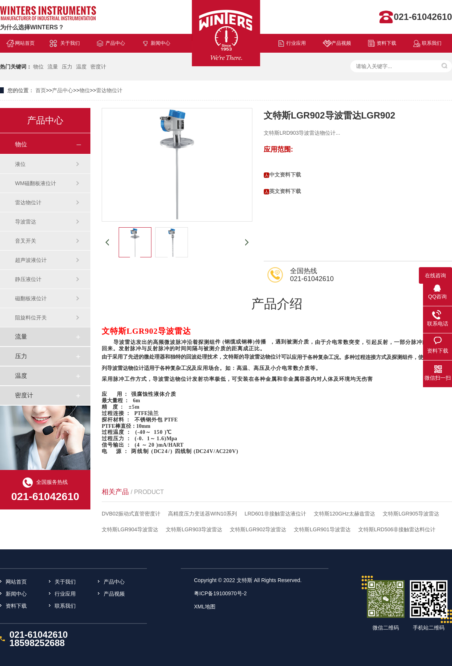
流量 (52, 67)
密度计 (98, 67)
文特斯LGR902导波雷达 (258, 529)
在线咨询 (435, 275)
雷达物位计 (109, 90)
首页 (40, 90)
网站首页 (25, 43)
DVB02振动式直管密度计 (131, 514)
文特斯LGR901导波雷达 (322, 529)
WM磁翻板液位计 (35, 183)
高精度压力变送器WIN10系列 (202, 514)
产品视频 (341, 43)
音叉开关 (25, 241)
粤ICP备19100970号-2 (220, 593)
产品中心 (115, 43)
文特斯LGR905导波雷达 (411, 514)
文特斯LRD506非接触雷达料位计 (396, 529)
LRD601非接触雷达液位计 (275, 514)
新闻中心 (160, 43)
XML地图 (204, 607)
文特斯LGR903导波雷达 (194, 529)
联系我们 (431, 43)
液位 (20, 164)
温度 (81, 67)
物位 (38, 67)
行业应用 (296, 43)
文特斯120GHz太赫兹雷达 (344, 514)
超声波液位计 (31, 260)
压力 (67, 67)
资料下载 (386, 43)
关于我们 (70, 43)
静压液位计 (28, 279)
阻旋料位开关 (31, 318)
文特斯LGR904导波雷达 (130, 529)
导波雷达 (25, 222)
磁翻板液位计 (31, 298)
